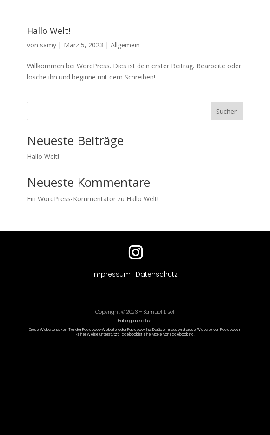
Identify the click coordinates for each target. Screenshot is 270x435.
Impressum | (114, 274)
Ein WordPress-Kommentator (71, 198)
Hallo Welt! (48, 30)
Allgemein (125, 44)
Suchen (227, 111)
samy (48, 44)
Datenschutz (157, 274)
